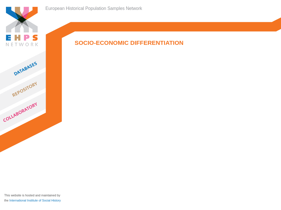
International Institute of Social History (35, 200)
